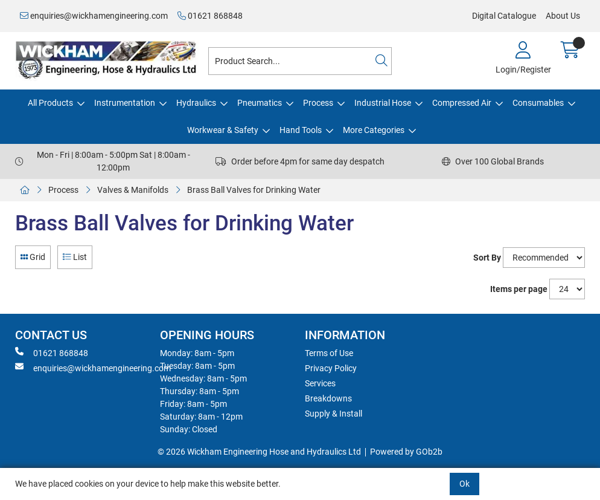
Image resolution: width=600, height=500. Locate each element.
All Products (50, 103)
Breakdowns (328, 398)
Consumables (538, 103)
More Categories (373, 130)
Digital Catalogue (504, 16)
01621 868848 (210, 16)
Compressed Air (461, 103)
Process (318, 103)
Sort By (487, 257)
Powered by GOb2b (406, 451)
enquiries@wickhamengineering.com (94, 16)
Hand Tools (300, 130)
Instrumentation (124, 103)
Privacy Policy (331, 368)
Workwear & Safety (222, 130)
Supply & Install (333, 413)
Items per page (518, 289)
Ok (464, 484)
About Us (563, 16)
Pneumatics (259, 103)
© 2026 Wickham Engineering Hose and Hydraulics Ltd (259, 451)
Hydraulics (196, 103)
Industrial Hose (382, 103)
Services (320, 383)
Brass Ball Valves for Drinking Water (254, 190)
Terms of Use (329, 353)
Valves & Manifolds (132, 190)
